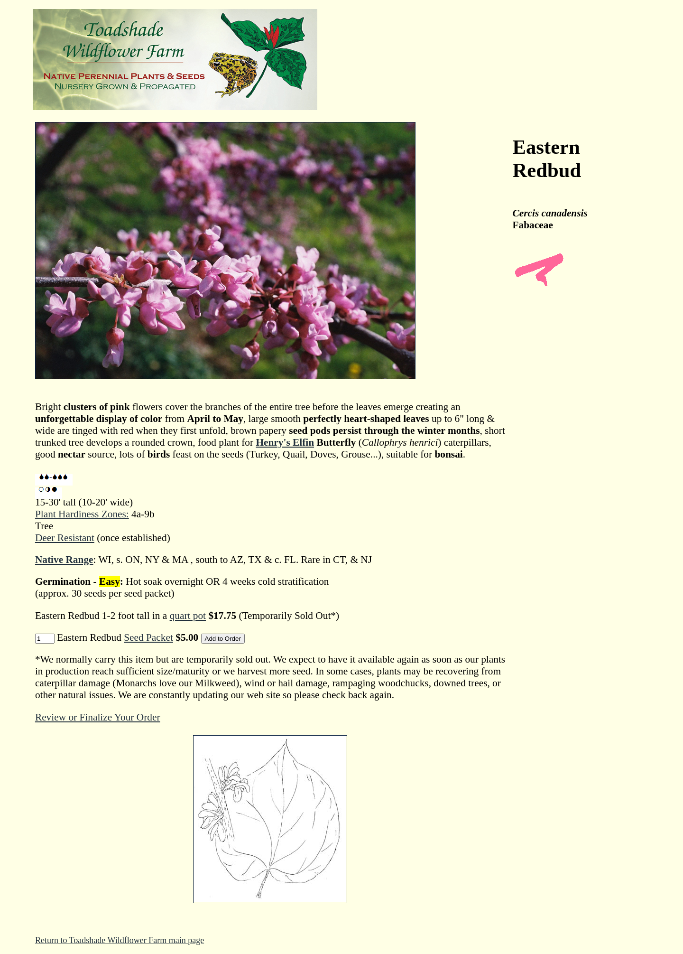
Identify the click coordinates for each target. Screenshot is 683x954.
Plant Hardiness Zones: (82, 514)
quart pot (188, 615)
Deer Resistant (64, 537)
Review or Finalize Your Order (97, 717)
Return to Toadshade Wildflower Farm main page (119, 940)
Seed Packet (148, 637)
